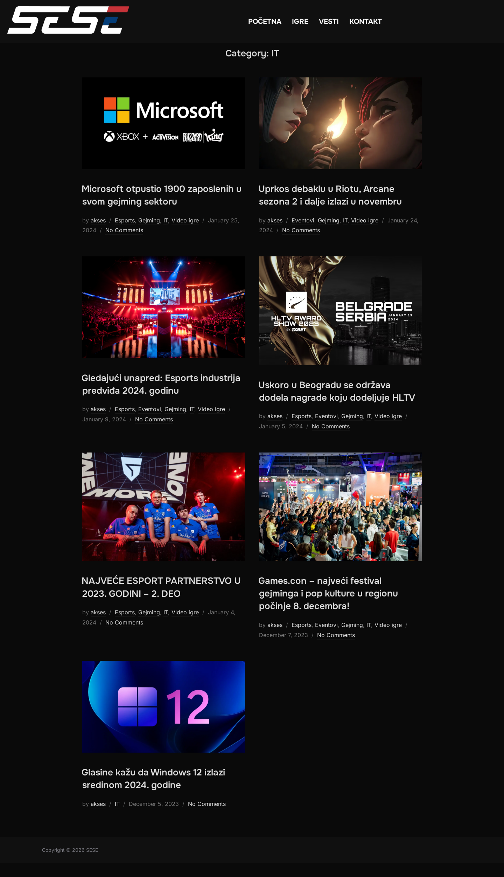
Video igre (185, 233)
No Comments (124, 244)
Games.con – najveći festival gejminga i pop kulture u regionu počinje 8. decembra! (328, 607)
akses (98, 233)
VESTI (329, 21)
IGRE (300, 21)
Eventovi (303, 233)
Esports (125, 233)
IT (165, 233)
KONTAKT (365, 21)
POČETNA (264, 21)
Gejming (149, 233)
